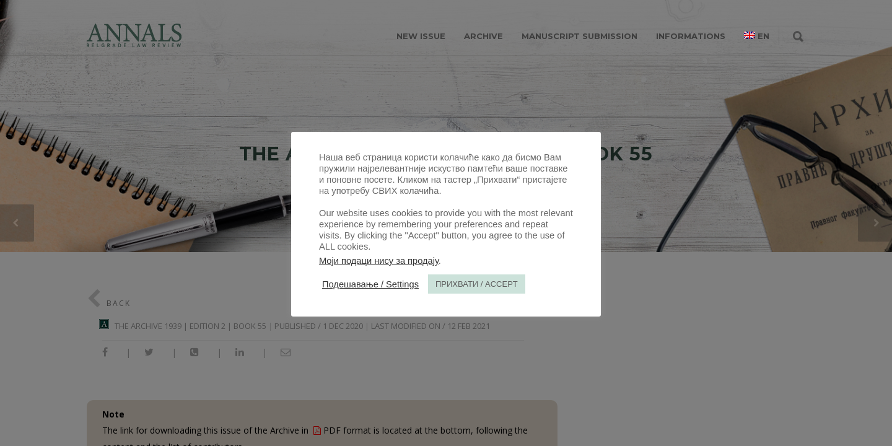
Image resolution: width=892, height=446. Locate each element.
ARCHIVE (483, 36)
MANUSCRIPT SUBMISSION (579, 36)
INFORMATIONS (690, 36)
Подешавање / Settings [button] (370, 284)
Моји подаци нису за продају (379, 261)
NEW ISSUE (420, 36)
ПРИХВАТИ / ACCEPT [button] (476, 284)
